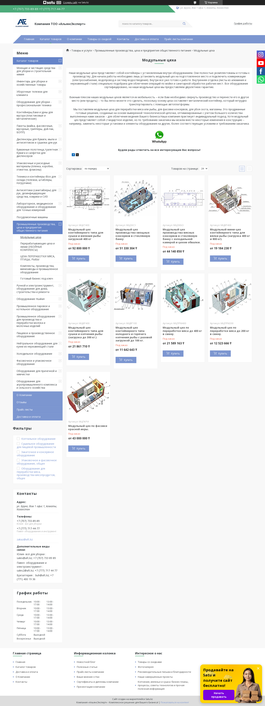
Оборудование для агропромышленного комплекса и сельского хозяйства (37, 384)
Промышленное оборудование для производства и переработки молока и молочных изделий (36, 321)
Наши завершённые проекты (155, 676)
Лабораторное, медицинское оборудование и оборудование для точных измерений (36, 207)
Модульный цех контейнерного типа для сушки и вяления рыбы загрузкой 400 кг (85, 234)
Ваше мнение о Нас (88, 676)
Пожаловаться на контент (175, 702)
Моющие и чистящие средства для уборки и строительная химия (36, 71)
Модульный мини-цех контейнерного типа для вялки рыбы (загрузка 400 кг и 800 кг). (230, 234)
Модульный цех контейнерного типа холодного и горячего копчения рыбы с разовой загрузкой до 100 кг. (134, 334)
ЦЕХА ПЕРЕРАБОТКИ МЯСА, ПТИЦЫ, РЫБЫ (37, 258)
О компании (74, 39)
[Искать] (184, 24)
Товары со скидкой (99, 39)
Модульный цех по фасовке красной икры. (87, 427)
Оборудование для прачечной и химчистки (37, 372)
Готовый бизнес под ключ (36, 278)
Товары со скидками (150, 662)
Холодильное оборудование (34, 353)
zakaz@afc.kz (25, 539)
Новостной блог (86, 662)
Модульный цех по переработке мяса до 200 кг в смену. (229, 331)
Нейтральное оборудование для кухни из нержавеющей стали (37, 345)
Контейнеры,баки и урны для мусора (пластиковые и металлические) (35, 115)
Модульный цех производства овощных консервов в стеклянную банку (133, 234)
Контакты (123, 39)
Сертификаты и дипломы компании (98, 681)
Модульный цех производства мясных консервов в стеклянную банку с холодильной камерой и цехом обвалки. (181, 236)
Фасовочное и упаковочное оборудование (34, 362)
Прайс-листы (25, 409)
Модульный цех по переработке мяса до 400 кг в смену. (182, 331)
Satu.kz (149, 699)
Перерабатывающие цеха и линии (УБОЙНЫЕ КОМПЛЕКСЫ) (37, 247)
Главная (29, 39)
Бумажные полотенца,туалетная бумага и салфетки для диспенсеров (37, 153)
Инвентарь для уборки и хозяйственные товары (32, 83)
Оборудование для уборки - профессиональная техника (34, 103)
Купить (81, 258)
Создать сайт (70, 2)
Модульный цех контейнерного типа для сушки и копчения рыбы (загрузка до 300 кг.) (85, 332)
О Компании (24, 395)
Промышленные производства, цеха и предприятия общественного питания (36, 227)
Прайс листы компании (178, 39)
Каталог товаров (50, 39)
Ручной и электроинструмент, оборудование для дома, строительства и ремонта (35, 289)
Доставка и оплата (147, 39)
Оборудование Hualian (31, 299)
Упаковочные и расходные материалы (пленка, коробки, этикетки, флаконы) (35, 166)
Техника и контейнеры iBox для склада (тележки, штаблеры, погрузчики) (36, 180)
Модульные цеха (30, 237)
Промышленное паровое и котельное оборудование (33, 307)
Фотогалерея (145, 667)
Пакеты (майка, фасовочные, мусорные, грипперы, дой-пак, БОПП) (35, 129)
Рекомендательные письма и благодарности (164, 671)
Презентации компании (91, 686)
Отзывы (21, 402)
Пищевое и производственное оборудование (36, 334)
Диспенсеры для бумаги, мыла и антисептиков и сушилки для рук (37, 140)
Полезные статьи (87, 667)
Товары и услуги (81, 50)
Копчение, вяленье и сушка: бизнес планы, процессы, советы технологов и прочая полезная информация (163, 685)
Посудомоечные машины (32, 217)
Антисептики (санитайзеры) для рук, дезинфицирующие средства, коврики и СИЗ (36, 193)
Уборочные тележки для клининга (32, 93)
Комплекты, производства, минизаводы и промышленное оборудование (39, 269)
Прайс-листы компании (90, 671)
